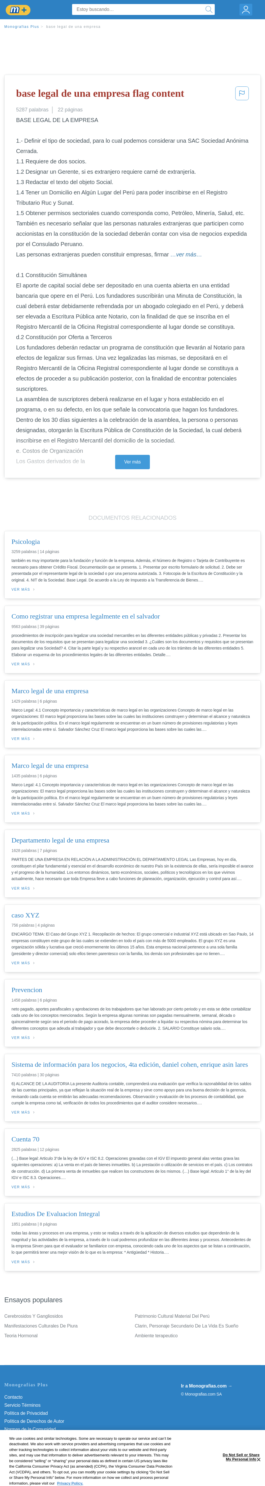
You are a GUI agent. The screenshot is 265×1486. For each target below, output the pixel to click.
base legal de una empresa (73, 27)
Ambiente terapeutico (156, 1335)
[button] (242, 95)
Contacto (13, 1397)
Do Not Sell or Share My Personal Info (42, 1445)
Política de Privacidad (26, 1413)
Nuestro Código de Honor (30, 1437)
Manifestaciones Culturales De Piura (41, 1325)
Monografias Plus (21, 27)
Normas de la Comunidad (30, 1429)
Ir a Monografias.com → (206, 1385)
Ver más (132, 461)
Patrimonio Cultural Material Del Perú (172, 1316)
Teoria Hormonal (21, 1335)
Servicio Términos (22, 1405)
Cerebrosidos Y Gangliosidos (33, 1316)
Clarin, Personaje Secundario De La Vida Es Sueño (186, 1325)
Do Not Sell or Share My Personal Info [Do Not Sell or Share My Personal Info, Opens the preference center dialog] (241, 1478)
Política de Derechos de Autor (34, 1421)
